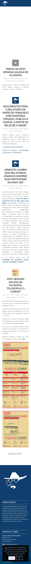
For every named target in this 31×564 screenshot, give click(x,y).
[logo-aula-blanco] (12, 3)
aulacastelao (21, 81)
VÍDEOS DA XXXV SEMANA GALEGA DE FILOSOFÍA (15, 72)
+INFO (19, 558)
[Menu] (26, 3)
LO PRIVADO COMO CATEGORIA (12, 147)
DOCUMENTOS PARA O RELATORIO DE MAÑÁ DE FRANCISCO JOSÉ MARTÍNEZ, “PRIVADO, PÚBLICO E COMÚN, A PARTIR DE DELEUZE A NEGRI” (15, 116)
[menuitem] (26, 3)
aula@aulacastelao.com (11, 544)
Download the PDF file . (15, 454)
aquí (23, 339)
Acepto (11, 558)
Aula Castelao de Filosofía (10, 506)
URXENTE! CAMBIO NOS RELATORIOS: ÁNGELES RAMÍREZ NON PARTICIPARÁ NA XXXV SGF (15, 176)
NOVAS (12, 295)
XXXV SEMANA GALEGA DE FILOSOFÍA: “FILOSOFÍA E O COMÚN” (15, 285)
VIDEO (18, 78)
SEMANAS (13, 78)
